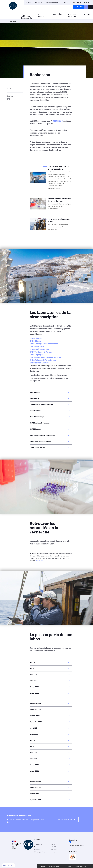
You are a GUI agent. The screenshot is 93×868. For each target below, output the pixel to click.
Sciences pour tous (72, 15)
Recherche (37, 847)
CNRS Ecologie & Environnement (44, 344)
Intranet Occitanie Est (52, 2)
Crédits (43, 866)
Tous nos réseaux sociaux (76, 845)
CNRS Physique (36, 355)
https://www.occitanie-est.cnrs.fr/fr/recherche (8, 99)
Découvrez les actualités (64, 819)
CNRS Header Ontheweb (86, 7)
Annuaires (38, 2)
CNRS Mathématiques (39, 349)
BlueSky (70, 842)
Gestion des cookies (53, 866)
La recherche (41, 15)
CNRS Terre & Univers (39, 363)
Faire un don (79, 7)
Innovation (57, 14)
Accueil (32, 70)
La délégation (38, 844)
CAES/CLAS (75, 2)
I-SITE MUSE (57, 121)
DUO (65, 2)
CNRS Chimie (35, 341)
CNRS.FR (86, 2)
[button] (8, 865)
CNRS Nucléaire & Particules (42, 352)
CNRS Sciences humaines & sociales (45, 357)
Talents (86, 14)
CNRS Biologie (36, 338)
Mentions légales (66, 866)
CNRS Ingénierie (37, 346)
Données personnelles (80, 866)
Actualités (28, 2)
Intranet (53, 852)
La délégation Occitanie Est (26, 16)
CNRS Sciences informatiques (43, 360)
